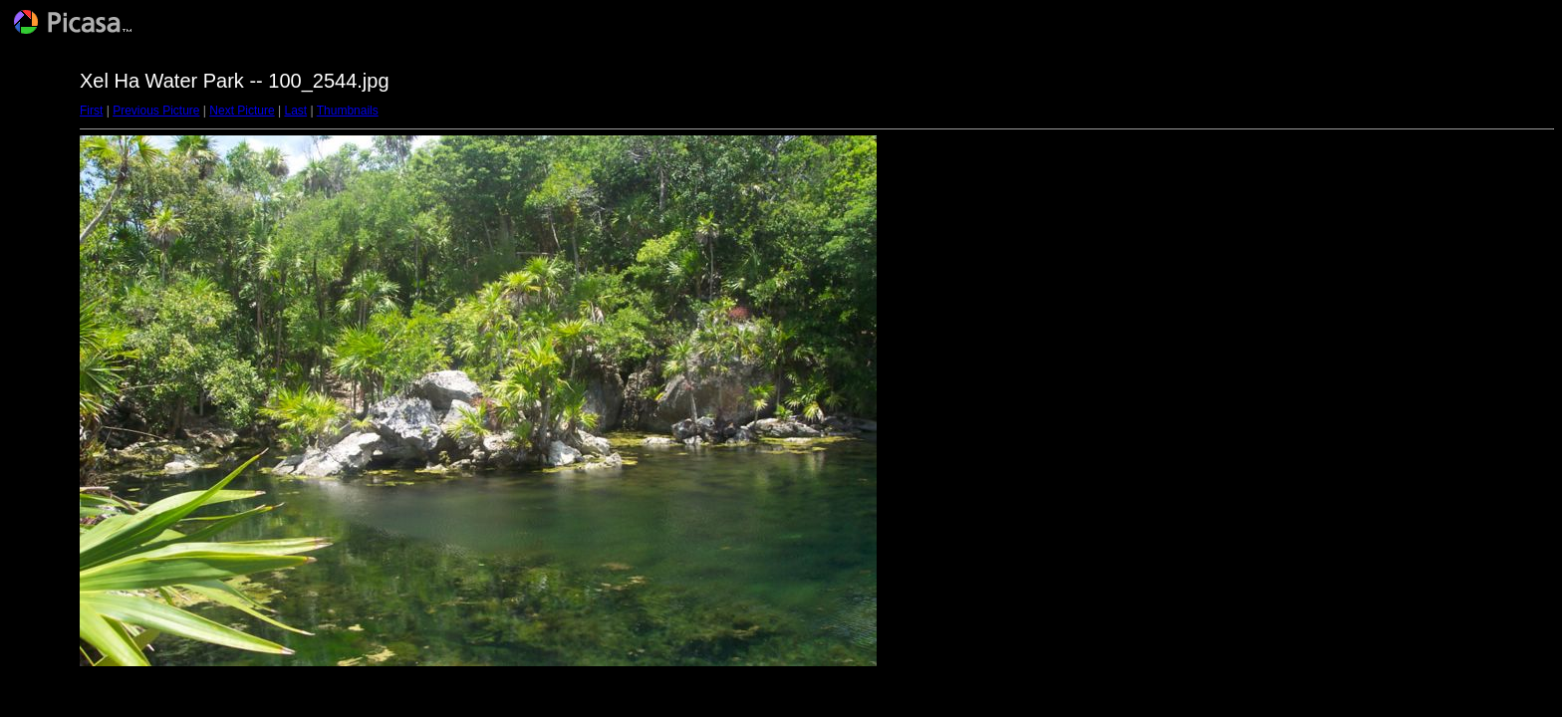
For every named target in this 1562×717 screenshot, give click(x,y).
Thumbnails (348, 111)
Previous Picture (156, 111)
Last (295, 111)
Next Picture (241, 111)
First (91, 111)
